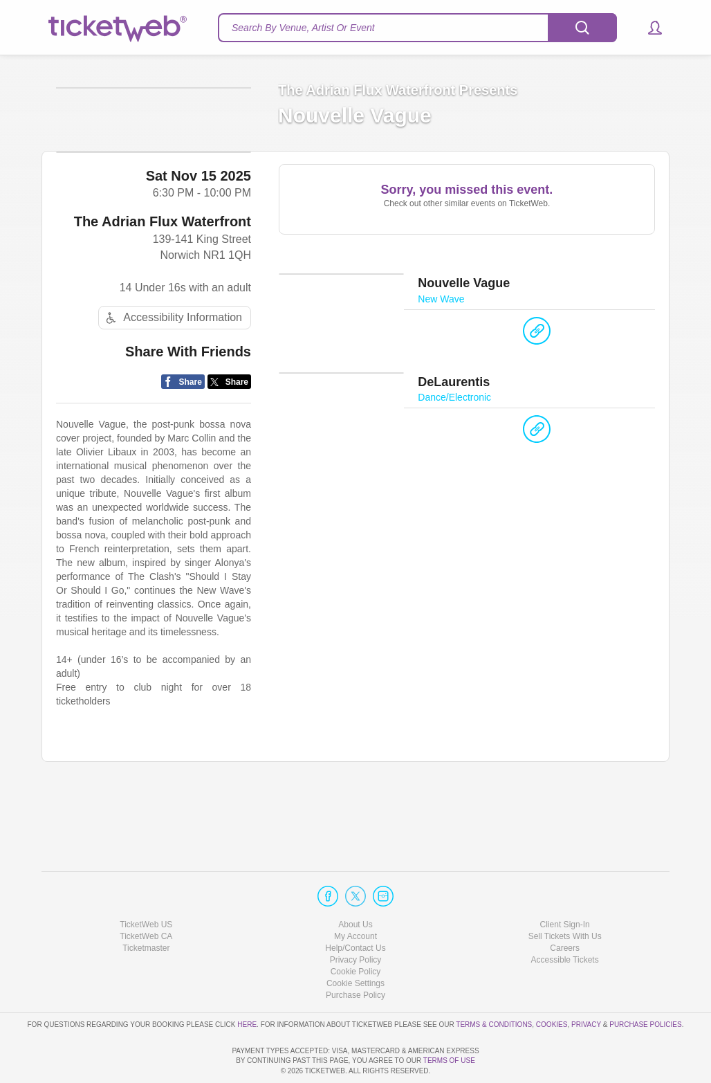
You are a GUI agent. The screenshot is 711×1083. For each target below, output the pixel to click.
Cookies (552, 984)
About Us (355, 884)
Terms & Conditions (494, 984)
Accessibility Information (172, 382)
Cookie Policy (356, 932)
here (247, 984)
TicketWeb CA (146, 897)
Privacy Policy (356, 920)
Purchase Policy (355, 956)
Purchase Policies (645, 984)
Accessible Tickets (565, 920)
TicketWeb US (146, 884)
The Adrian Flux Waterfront (162, 286)
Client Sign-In (565, 884)
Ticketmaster (145, 908)
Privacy (586, 984)
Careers (565, 908)
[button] (648, 27)
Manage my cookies (356, 944)
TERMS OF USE (449, 1060)
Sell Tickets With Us (565, 897)
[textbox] (417, 27)
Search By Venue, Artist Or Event (303, 27)
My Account (355, 897)
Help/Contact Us (355, 908)
